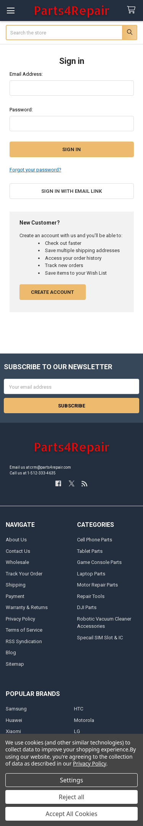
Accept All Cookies (72, 814)
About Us (16, 540)
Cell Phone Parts (94, 540)
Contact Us (18, 551)
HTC (78, 709)
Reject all (71, 797)
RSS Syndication (24, 641)
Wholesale (17, 562)
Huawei (14, 720)
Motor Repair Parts (97, 585)
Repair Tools (90, 596)
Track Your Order (24, 574)
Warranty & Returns (27, 607)
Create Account (52, 292)
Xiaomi (13, 731)
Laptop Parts (91, 574)
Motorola (84, 720)
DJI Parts (86, 607)
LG (77, 731)
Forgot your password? (35, 170)
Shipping (16, 585)
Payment (15, 596)
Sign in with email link (71, 191)
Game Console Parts (99, 562)
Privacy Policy (20, 619)
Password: (21, 109)
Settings (71, 780)
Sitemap (15, 664)
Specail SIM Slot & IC (100, 637)
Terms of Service (24, 630)
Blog (11, 652)
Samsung (16, 709)
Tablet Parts (90, 551)
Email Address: (26, 74)
